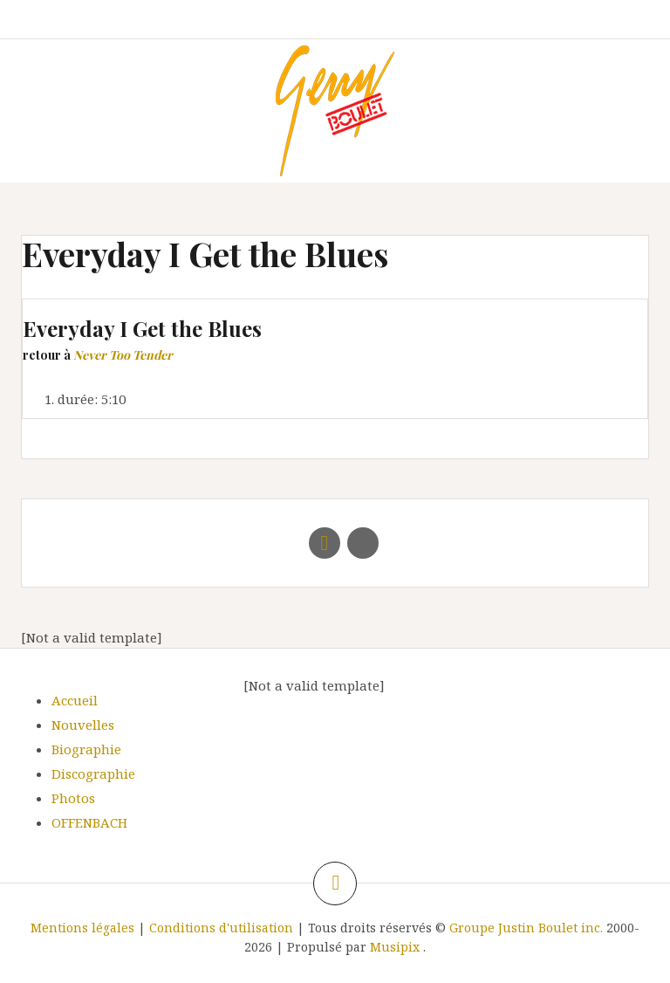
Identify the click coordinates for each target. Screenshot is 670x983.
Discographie (93, 773)
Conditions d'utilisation (221, 927)
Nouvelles (82, 724)
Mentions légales (82, 927)
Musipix (395, 946)
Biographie (86, 749)
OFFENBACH (89, 822)
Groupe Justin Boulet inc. (526, 927)
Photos (73, 798)
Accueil (74, 700)
